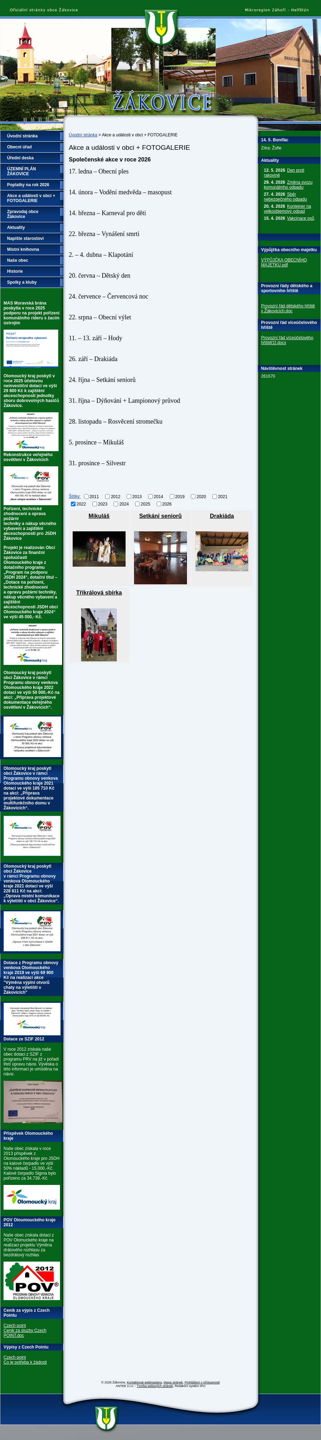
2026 (167, 503)
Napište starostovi (25, 238)
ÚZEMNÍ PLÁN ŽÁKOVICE (21, 171)
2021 (223, 496)
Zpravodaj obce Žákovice (22, 214)
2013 (137, 496)
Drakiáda (222, 516)
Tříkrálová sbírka (99, 592)
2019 (180, 496)
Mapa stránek (173, 1382)
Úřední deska (20, 157)
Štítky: (74, 496)
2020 (201, 496)
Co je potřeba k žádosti (25, 1362)
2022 (81, 503)
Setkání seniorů (160, 516)
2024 (124, 503)
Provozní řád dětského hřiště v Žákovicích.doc (288, 308)
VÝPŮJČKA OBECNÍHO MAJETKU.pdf (284, 262)
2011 (94, 496)
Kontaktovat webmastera (144, 1382)
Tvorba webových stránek (155, 1386)
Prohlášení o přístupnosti (202, 1382)
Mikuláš (99, 516)
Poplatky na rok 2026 (28, 184)
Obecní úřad (19, 146)
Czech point (15, 1325)
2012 (115, 496)
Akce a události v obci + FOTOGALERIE (31, 198)
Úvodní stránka (83, 134)
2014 (158, 496)
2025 (145, 503)
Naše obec (17, 260)
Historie (15, 271)
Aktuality (16, 227)
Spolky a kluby (22, 282)
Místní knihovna (23, 249)
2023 (103, 503)
